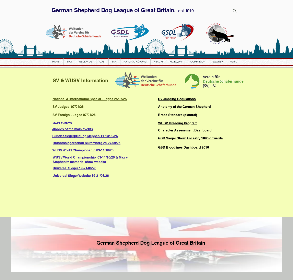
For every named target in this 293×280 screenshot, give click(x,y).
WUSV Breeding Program (177, 123)
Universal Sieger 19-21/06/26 (74, 168)
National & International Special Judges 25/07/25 (89, 99)
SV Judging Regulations (177, 99)
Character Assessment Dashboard (185, 130)
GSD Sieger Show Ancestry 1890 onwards (190, 138)
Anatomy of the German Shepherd (184, 107)
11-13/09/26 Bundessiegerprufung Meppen (85, 136)
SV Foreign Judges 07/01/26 (74, 115)
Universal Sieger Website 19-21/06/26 (80, 176)
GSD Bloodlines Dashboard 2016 (183, 147)
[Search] (234, 11)
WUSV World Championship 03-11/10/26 (83, 150)
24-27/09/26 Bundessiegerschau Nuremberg (86, 143)
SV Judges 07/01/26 (68, 107)
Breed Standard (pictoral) (177, 115)
